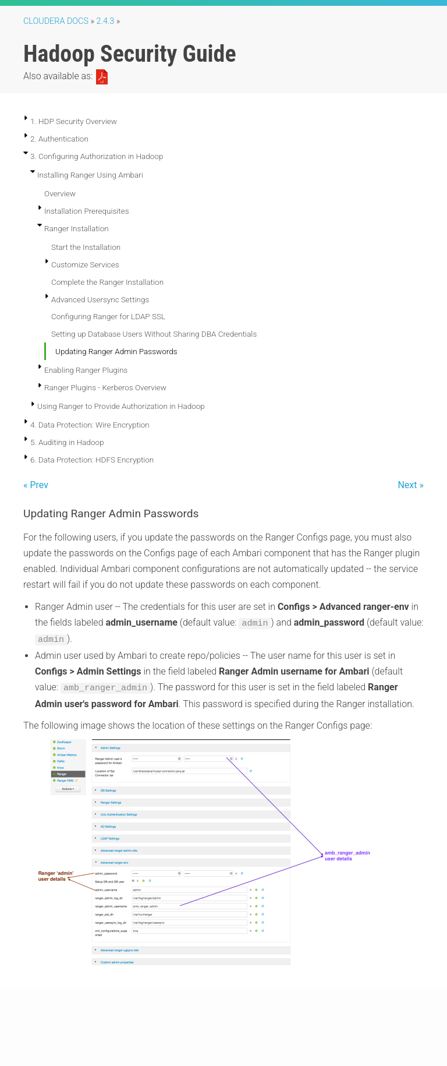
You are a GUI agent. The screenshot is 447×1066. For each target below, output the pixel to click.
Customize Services (85, 264)
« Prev (35, 484)
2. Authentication (59, 138)
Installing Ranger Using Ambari (90, 174)
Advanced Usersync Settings (100, 299)
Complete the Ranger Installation (107, 282)
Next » (411, 484)
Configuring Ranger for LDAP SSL (108, 316)
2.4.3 (106, 21)
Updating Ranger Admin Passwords (116, 351)
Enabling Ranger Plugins (85, 370)
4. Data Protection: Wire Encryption (90, 424)
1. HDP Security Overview (73, 121)
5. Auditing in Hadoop (67, 442)
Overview (60, 193)
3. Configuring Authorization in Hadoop (96, 156)
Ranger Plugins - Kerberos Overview (105, 387)
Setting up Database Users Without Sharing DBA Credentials (154, 333)
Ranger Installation (76, 228)
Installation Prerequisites (86, 211)
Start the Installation (85, 247)
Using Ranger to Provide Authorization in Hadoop (121, 406)
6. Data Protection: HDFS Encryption (92, 459)
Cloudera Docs (55, 21)
